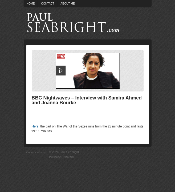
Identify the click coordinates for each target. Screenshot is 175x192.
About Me (67, 3)
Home (31, 3)
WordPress (68, 156)
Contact (47, 3)
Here (35, 126)
